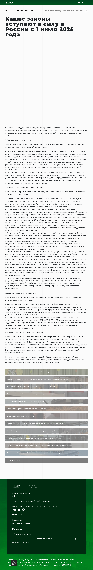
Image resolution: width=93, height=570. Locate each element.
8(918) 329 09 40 (21, 534)
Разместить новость (21, 524)
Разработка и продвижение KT (21, 542)
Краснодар (17, 520)
